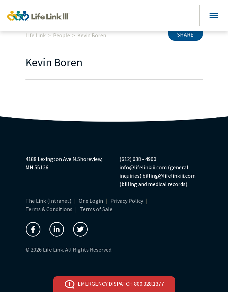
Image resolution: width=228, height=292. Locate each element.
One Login (91, 200)
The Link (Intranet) (48, 200)
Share (185, 34)
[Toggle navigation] (213, 15)
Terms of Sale (96, 209)
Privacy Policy (126, 200)
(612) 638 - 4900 (137, 158)
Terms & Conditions (48, 209)
